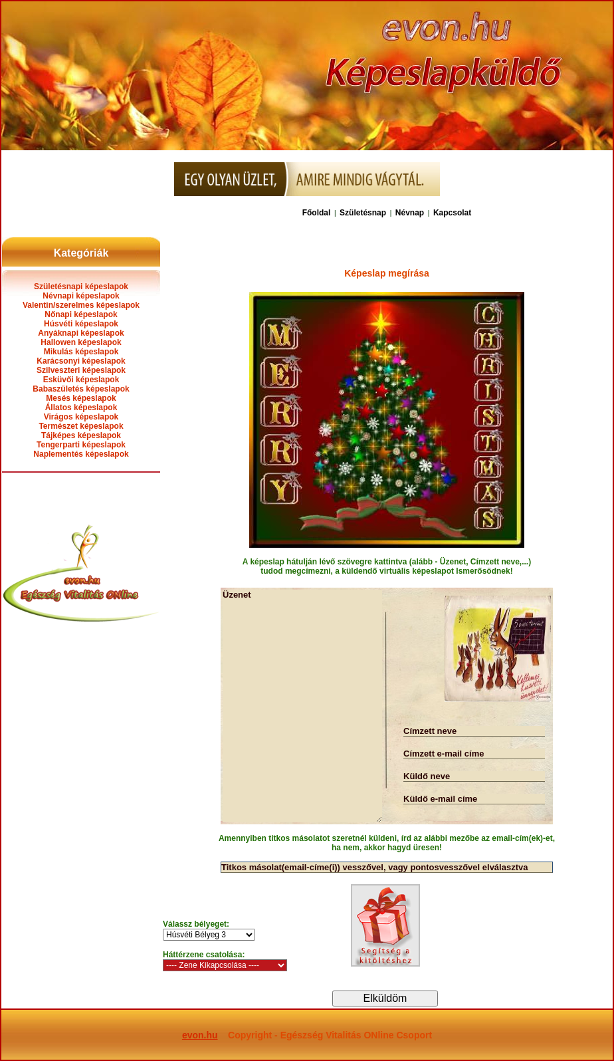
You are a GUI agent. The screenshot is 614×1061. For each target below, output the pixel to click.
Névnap (409, 212)
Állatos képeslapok (81, 407)
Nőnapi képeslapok (81, 314)
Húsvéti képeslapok (81, 323)
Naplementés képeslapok (80, 454)
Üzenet (302, 706)
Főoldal (316, 212)
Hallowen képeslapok (81, 342)
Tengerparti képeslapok (81, 444)
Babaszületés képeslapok (81, 389)
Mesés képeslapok (81, 398)
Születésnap (363, 212)
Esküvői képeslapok (81, 379)
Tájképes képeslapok (81, 435)
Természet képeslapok (81, 426)
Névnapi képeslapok (81, 295)
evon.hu (200, 1035)
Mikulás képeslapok (81, 351)
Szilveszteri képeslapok (81, 370)
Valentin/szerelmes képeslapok (81, 305)
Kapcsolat (452, 212)
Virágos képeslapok (81, 416)
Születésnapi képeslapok (81, 286)
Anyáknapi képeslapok (81, 333)
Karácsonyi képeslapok (81, 361)
